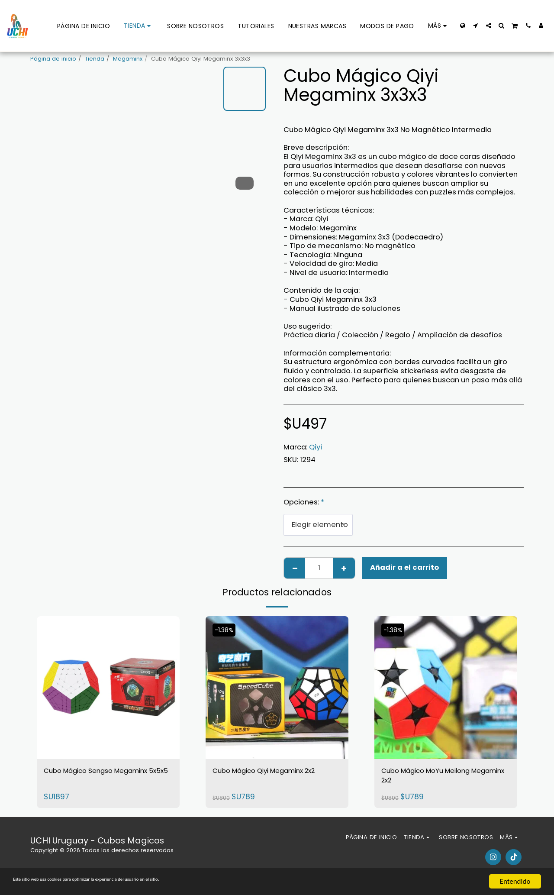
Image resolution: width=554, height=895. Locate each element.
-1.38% (226, 630)
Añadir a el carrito (404, 567)
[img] (108, 687)
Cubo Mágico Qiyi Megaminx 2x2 (274, 778)
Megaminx (127, 59)
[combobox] (318, 525)
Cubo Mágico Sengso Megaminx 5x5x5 (90, 778)
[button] (476, 26)
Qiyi (315, 447)
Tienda (94, 59)
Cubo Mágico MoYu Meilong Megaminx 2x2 (441, 778)
